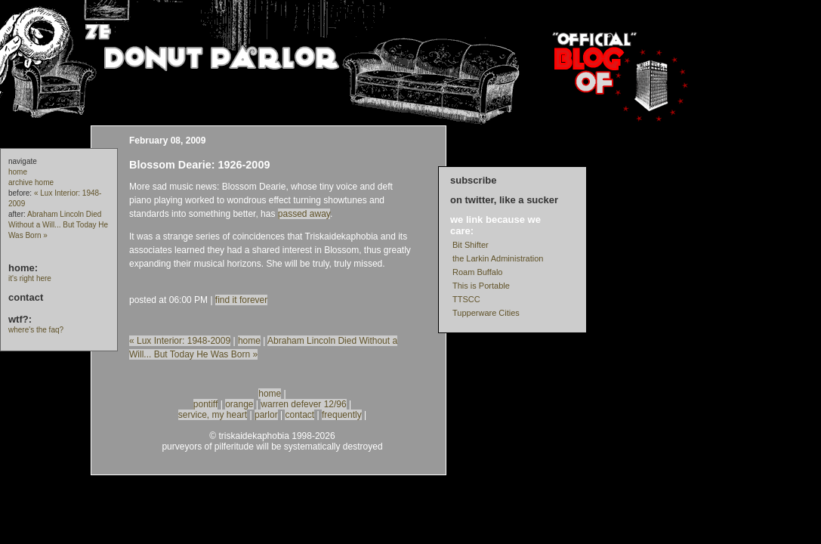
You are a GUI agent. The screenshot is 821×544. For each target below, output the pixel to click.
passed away (304, 214)
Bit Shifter (470, 244)
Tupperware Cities (486, 312)
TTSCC (466, 299)
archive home (31, 182)
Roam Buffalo (477, 272)
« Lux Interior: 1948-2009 (179, 340)
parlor (266, 415)
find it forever (241, 300)
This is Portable (481, 285)
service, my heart (212, 415)
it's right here (29, 278)
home (17, 172)
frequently (342, 415)
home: (23, 268)
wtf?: (20, 319)
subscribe (473, 180)
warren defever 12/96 (303, 404)
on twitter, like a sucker (504, 200)
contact (25, 297)
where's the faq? (35, 330)
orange (239, 404)
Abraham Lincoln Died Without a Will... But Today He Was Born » (58, 225)
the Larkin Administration (497, 258)
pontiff (205, 404)
